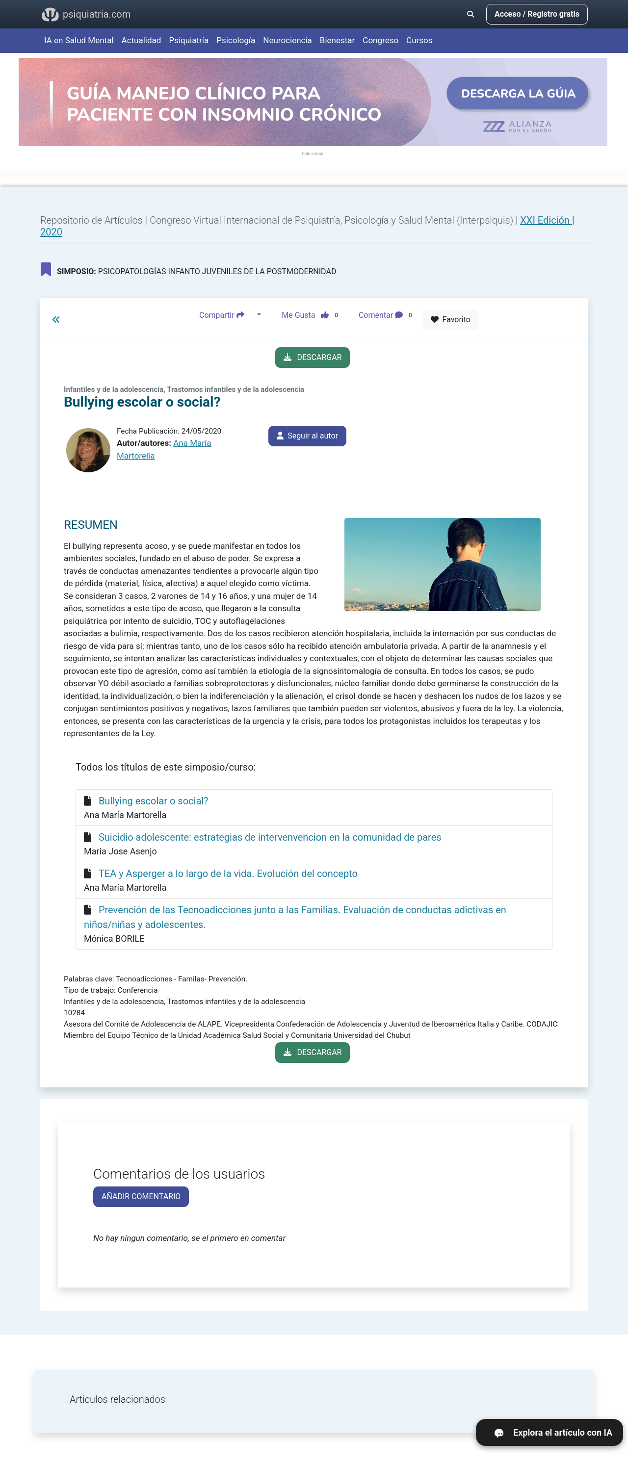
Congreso (380, 40)
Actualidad (141, 40)
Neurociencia (287, 40)
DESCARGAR (313, 357)
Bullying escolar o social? (154, 801)
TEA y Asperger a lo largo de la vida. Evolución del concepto (228, 873)
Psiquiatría (189, 40)
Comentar (387, 315)
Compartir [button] (227, 315)
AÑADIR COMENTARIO (141, 1196)
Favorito (451, 319)
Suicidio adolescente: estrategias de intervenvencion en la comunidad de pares (270, 837)
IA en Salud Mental (79, 40)
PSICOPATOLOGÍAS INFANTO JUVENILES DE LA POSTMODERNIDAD (188, 269)
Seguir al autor (307, 435)
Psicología (235, 40)
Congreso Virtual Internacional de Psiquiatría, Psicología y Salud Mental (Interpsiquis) (333, 220)
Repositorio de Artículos (91, 220)
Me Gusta (313, 315)
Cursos (419, 40)
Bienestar (337, 40)
